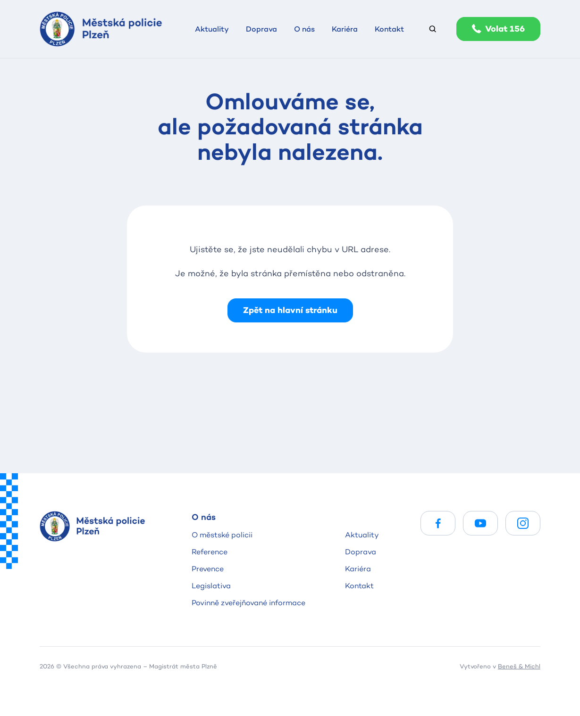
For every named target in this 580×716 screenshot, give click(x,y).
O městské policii (222, 534)
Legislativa (211, 585)
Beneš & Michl (519, 666)
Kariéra (358, 568)
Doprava (360, 551)
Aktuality (362, 534)
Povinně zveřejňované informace (248, 602)
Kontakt (359, 585)
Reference (209, 551)
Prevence (208, 568)
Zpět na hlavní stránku (290, 310)
